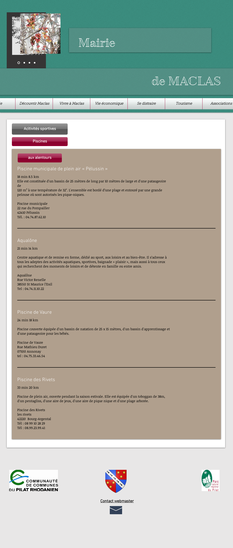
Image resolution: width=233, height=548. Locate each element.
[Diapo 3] (29, 63)
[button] (40, 141)
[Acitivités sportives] (40, 129)
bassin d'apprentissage (148, 329)
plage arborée (137, 401)
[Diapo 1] (18, 63)
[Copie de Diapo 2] (34, 63)
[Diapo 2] (24, 63)
